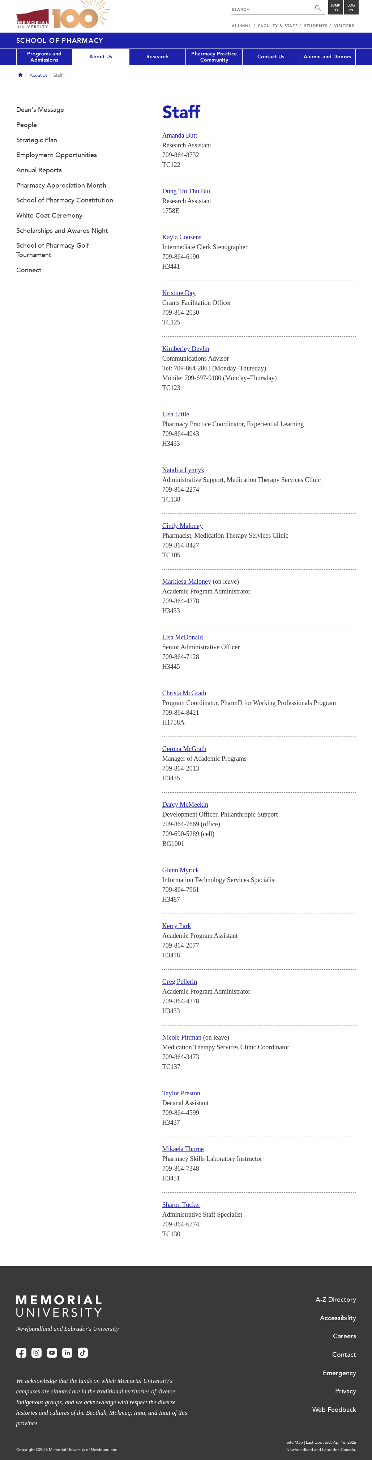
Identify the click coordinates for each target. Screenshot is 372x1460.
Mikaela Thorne (183, 1149)
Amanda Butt (179, 135)
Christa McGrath (184, 693)
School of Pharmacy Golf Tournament (52, 250)
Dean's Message (40, 110)
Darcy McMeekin (185, 804)
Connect (29, 270)
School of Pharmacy (60, 41)
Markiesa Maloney (186, 581)
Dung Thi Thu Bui (186, 191)
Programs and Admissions (44, 57)
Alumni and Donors (327, 57)
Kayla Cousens (181, 237)
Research (157, 57)
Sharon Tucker (181, 1204)
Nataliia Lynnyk (183, 470)
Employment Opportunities (56, 155)
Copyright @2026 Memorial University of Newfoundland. (67, 1449)
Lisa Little (175, 414)
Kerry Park (176, 926)
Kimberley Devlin (185, 348)
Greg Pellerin (179, 981)
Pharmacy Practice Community (214, 57)
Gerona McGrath (184, 748)
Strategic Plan (36, 140)
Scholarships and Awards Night (62, 231)
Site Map (295, 1442)
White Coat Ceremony (49, 215)
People (26, 125)
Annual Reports (39, 170)
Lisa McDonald (182, 637)
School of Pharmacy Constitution (64, 200)
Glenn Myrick (180, 870)
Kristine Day (179, 293)
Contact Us (271, 57)
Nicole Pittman (181, 1037)
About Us (100, 57)
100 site (81, 14)
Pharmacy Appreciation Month (61, 185)
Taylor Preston (181, 1093)
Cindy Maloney (182, 525)
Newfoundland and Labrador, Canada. (321, 1449)
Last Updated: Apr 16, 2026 (331, 1442)
